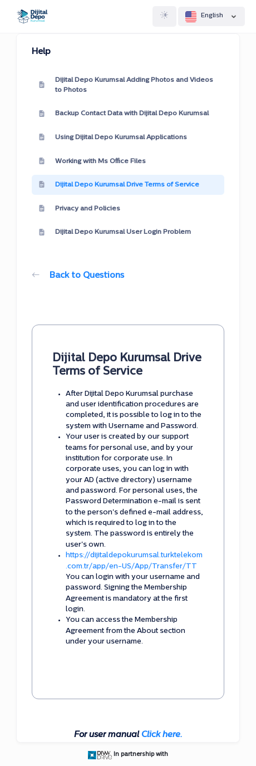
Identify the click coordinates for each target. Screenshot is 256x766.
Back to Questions (78, 276)
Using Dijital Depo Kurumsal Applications (112, 137)
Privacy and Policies (79, 209)
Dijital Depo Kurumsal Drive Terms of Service (118, 185)
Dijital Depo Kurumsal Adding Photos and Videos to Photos (125, 85)
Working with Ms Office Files (92, 161)
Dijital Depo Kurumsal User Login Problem (114, 233)
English (211, 16)
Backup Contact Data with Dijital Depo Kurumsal (123, 114)
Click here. (162, 735)
